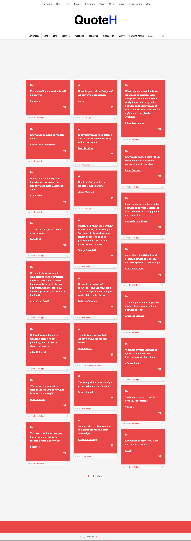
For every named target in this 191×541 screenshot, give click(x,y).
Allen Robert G (38, 352)
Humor (59, 4)
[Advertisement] (95, 60)
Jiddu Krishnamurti (135, 122)
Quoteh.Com (100, 537)
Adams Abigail (85, 392)
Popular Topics (136, 36)
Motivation (34, 36)
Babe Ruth (35, 239)
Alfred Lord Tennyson (42, 144)
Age (68, 4)
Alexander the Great (136, 221)
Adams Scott (85, 348)
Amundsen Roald (39, 301)
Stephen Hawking (87, 439)
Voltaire (129, 406)
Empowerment (135, 4)
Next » (100, 476)
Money (121, 36)
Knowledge (39, 117)
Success (122, 4)
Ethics (148, 4)
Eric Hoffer (36, 195)
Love (46, 36)
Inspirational (47, 4)
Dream (112, 4)
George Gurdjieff (87, 250)
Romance (77, 4)
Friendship (79, 36)
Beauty (102, 4)
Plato (128, 450)
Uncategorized (98, 365)
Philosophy (108, 36)
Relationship (90, 4)
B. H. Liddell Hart (134, 268)
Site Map (108, 537)
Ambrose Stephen (87, 301)
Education (93, 36)
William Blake (37, 399)
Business (66, 36)
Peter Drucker (85, 148)
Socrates (35, 100)
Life (55, 36)
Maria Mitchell (86, 191)
